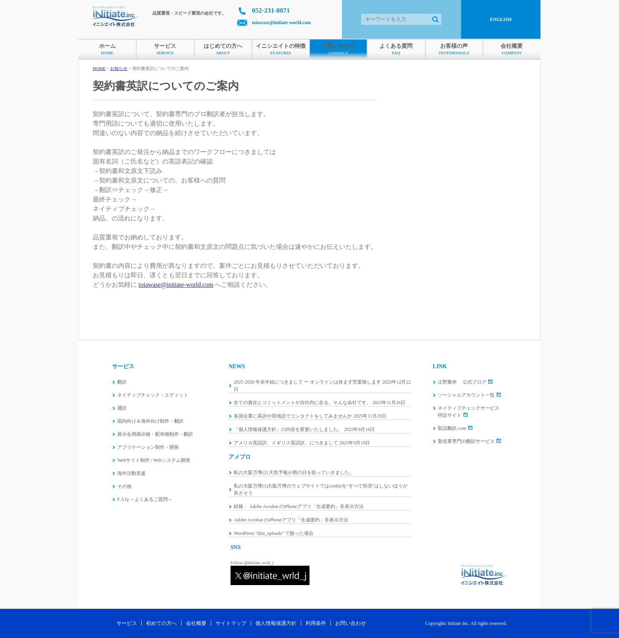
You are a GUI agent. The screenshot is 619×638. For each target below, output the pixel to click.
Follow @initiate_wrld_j (252, 562)
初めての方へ (161, 623)
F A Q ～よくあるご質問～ (145, 499)
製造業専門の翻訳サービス (466, 441)
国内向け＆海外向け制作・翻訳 (150, 421)
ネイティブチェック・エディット (152, 395)
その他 (124, 486)
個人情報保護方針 (275, 623)
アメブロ (240, 457)
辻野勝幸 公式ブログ (462, 382)
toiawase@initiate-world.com (281, 22)
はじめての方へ (223, 49)
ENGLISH (501, 19)
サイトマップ (231, 623)
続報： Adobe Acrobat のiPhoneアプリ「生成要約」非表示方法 (298, 506)
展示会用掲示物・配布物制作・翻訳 (155, 434)
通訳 (122, 408)
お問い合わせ (338, 49)
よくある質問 (396, 49)
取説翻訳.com (452, 428)
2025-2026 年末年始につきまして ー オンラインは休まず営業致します (307, 382)
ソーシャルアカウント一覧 (466, 395)
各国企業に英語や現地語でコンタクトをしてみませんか (293, 416)
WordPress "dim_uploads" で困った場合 (273, 533)
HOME (99, 68)
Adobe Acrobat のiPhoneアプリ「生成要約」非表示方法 (291, 520)
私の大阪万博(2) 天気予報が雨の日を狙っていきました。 (294, 472)
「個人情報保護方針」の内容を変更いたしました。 (288, 429)
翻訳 (122, 382)
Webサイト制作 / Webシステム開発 (153, 460)
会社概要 (511, 49)
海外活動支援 (131, 473)
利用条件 (316, 623)
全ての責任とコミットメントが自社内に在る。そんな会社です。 (302, 402)
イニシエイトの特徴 (280, 49)
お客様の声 (454, 49)
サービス (165, 49)
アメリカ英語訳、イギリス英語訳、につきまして (286, 443)
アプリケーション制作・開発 (148, 447)
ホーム (107, 49)
